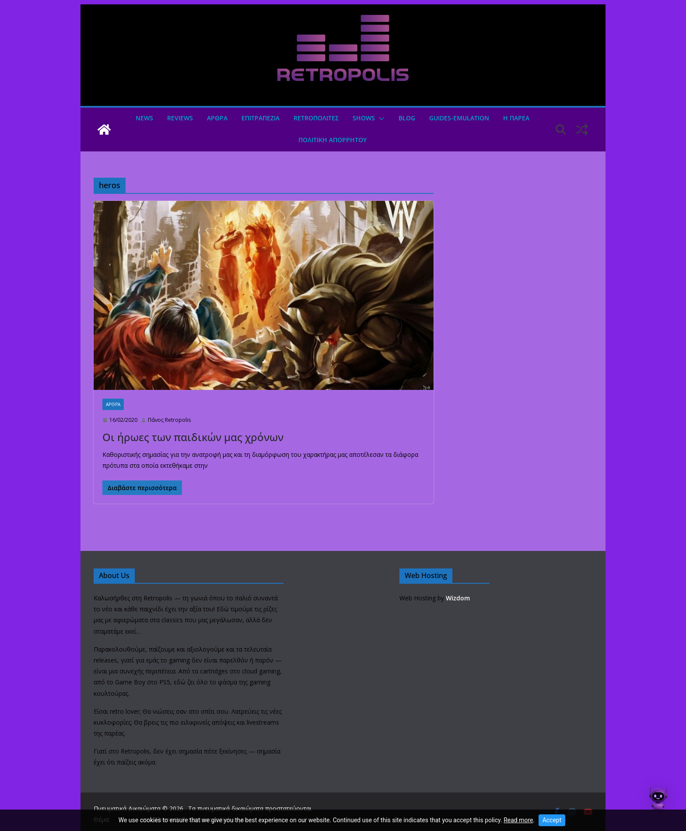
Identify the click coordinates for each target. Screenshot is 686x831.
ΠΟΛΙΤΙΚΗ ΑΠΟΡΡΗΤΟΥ (332, 140)
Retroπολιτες (316, 118)
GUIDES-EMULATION (459, 118)
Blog (407, 118)
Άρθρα (217, 118)
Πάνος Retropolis (169, 420)
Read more (518, 820)
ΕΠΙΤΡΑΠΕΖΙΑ (261, 118)
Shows (364, 118)
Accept (552, 820)
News (144, 118)
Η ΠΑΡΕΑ (516, 118)
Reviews (180, 118)
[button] (380, 118)
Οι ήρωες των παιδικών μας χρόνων (193, 437)
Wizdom (458, 598)
